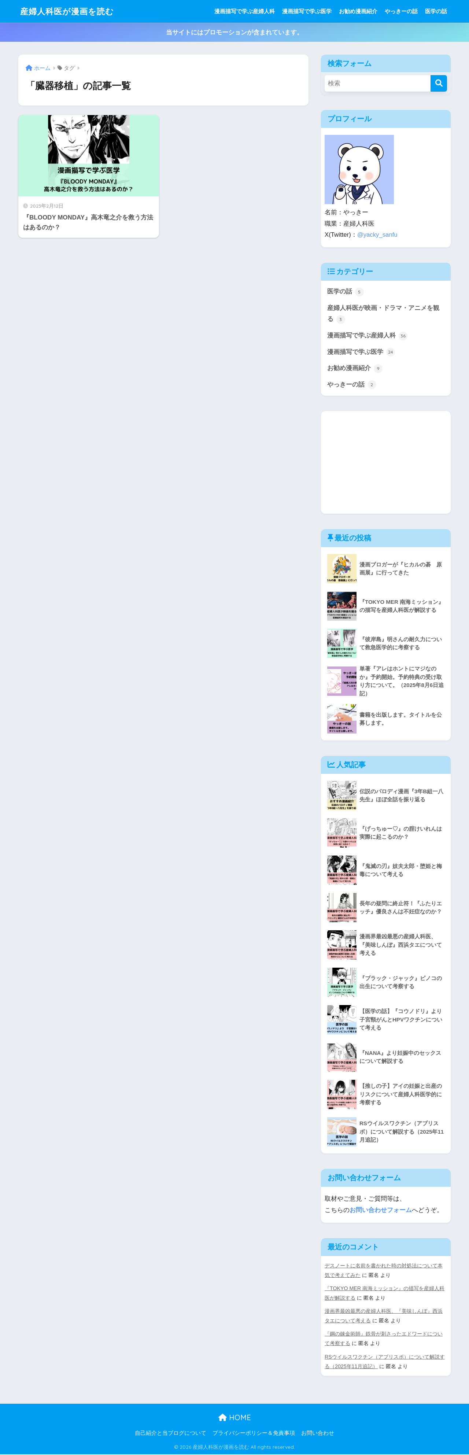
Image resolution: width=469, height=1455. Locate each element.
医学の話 (436, 11)
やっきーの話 (401, 11)
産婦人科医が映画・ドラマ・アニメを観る (383, 314)
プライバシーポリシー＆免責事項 (254, 1433)
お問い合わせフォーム (381, 1210)
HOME (234, 1417)
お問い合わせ (317, 1433)
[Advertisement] (386, 462)
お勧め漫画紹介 (358, 11)
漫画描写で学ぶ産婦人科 (244, 11)
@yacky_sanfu (377, 234)
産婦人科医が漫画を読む (69, 11)
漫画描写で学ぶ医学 (307, 11)
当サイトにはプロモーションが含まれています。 (234, 32)
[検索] (439, 83)
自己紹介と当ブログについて (170, 1433)
